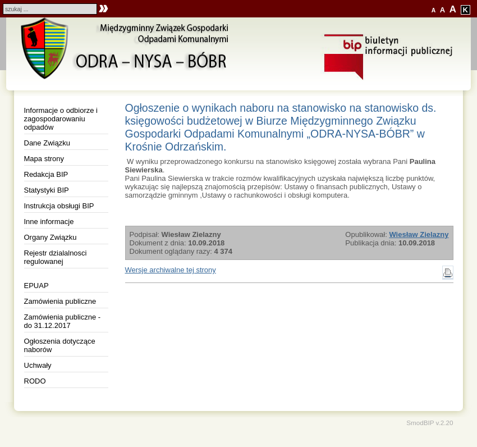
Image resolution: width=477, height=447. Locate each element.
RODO (35, 381)
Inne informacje (49, 221)
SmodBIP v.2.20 (429, 422)
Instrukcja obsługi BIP (59, 206)
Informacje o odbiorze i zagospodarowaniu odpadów (61, 118)
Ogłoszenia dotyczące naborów (59, 345)
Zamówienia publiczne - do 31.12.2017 (62, 321)
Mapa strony (44, 158)
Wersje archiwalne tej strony (170, 270)
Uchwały (38, 365)
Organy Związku (50, 237)
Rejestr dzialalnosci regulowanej (55, 257)
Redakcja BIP (46, 174)
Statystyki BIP (46, 190)
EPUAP (36, 285)
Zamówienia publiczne (60, 301)
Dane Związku (47, 143)
